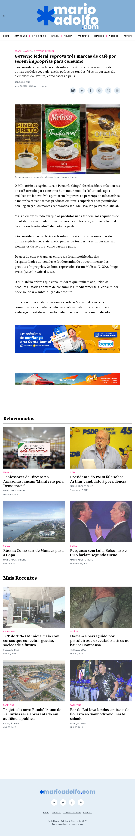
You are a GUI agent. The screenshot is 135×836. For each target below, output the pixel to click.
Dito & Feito (39, 36)
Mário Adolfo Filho (15, 531)
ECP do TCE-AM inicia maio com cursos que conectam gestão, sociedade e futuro (31, 681)
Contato (87, 812)
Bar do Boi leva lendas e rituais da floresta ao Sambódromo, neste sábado (99, 754)
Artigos (114, 36)
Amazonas (21, 36)
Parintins (83, 36)
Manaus (7, 512)
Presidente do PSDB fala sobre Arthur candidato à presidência (98, 519)
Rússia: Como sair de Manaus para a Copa (33, 593)
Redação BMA (23, 82)
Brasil (55, 36)
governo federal (44, 51)
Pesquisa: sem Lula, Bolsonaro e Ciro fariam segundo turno (98, 593)
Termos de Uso (72, 812)
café (28, 51)
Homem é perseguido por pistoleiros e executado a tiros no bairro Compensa (99, 681)
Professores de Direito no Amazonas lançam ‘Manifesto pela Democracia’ (33, 522)
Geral (73, 512)
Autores (129, 36)
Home (6, 36)
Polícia (68, 36)
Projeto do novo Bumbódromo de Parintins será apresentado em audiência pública (32, 754)
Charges (99, 36)
